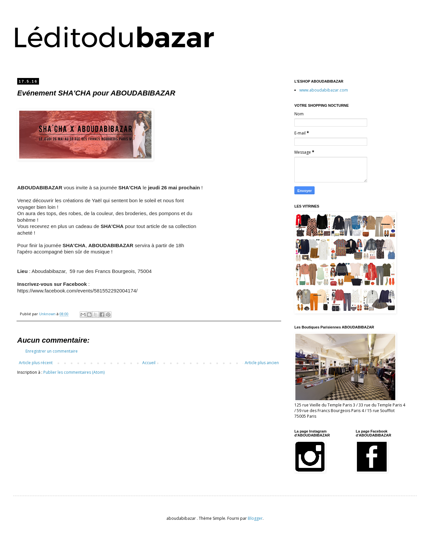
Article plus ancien (262, 362)
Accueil (148, 362)
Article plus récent (36, 362)
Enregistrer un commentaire (51, 351)
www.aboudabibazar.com (323, 90)
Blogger (255, 518)
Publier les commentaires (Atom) (74, 372)
